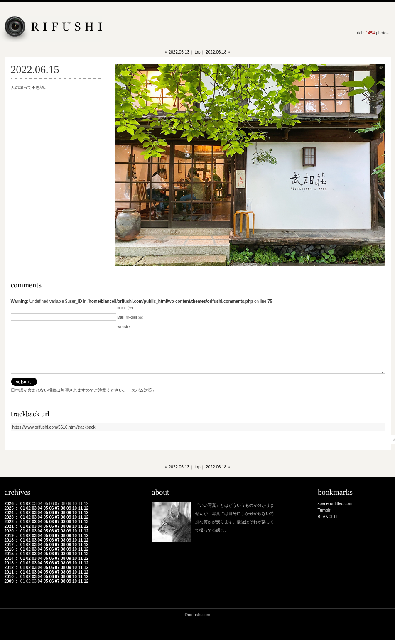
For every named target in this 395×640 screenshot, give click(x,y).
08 (63, 508)
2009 (9, 581)
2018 (9, 540)
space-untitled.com (335, 503)
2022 (9, 522)
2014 (9, 558)
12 (86, 508)
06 (51, 508)
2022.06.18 (216, 52)
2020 (9, 531)
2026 (9, 503)
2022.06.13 (179, 52)
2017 (9, 544)
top (198, 52)
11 (80, 508)
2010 (9, 576)
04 (40, 508)
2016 (9, 549)
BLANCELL (328, 517)
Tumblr (324, 510)
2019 (9, 535)
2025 (9, 508)
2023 (9, 517)
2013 (9, 563)
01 (22, 503)
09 (68, 508)
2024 (9, 512)
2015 (9, 554)
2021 (9, 526)
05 (45, 508)
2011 (9, 572)
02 (28, 503)
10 (74, 508)
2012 (9, 567)
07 (57, 508)
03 (34, 508)
